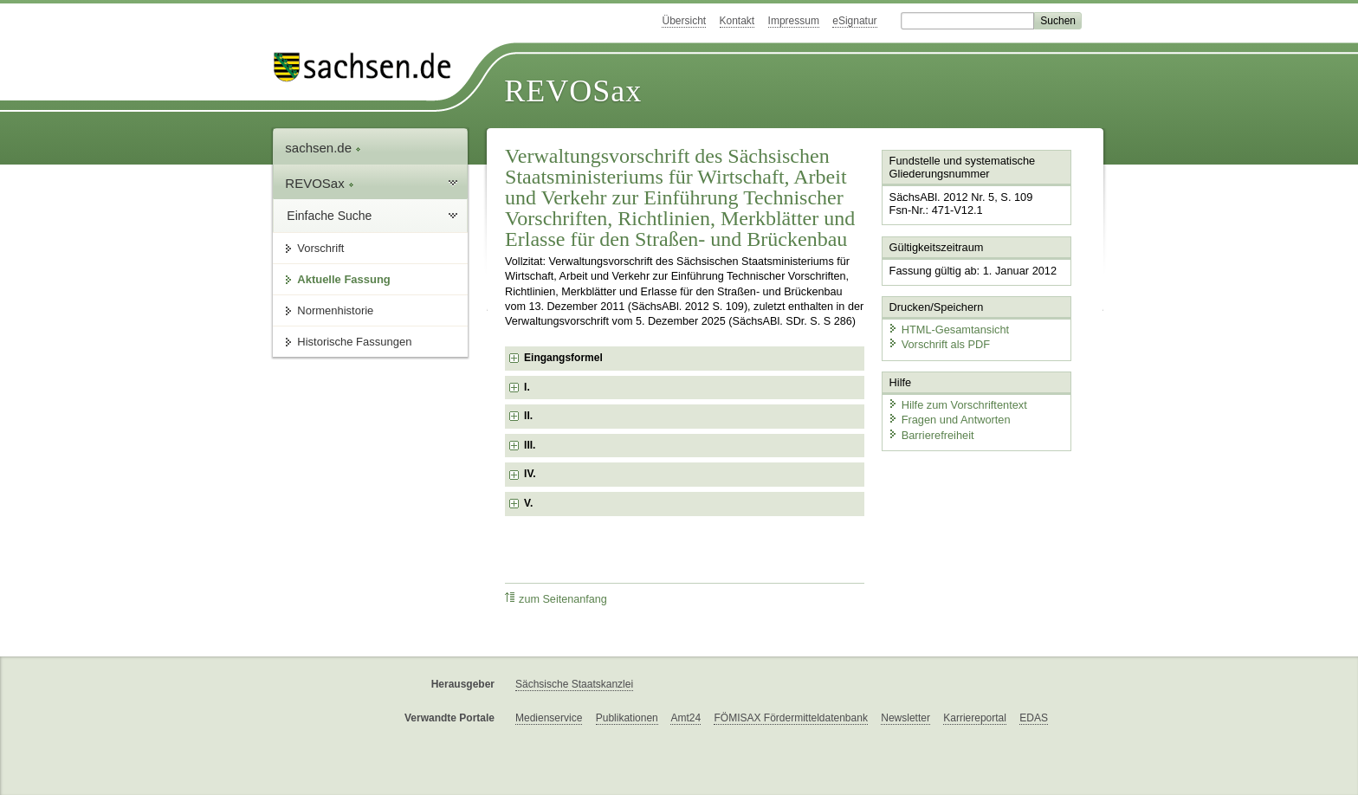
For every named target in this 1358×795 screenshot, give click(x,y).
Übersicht (684, 21)
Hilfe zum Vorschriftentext (957, 404)
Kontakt (737, 21)
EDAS (1033, 718)
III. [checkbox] (529, 445)
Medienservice (548, 718)
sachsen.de (323, 147)
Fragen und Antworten (949, 419)
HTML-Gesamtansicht (948, 329)
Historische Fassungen (354, 341)
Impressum (793, 21)
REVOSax (573, 91)
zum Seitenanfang (556, 598)
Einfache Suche (329, 216)
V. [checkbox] (528, 503)
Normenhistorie (335, 310)
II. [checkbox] (528, 416)
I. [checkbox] (527, 387)
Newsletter (905, 718)
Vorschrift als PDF (939, 344)
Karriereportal (974, 718)
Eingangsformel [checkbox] (563, 358)
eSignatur (854, 21)
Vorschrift (320, 248)
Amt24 (685, 718)
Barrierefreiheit (931, 435)
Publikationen (627, 718)
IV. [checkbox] (530, 474)
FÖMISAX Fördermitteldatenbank (790, 718)
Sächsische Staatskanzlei (574, 684)
